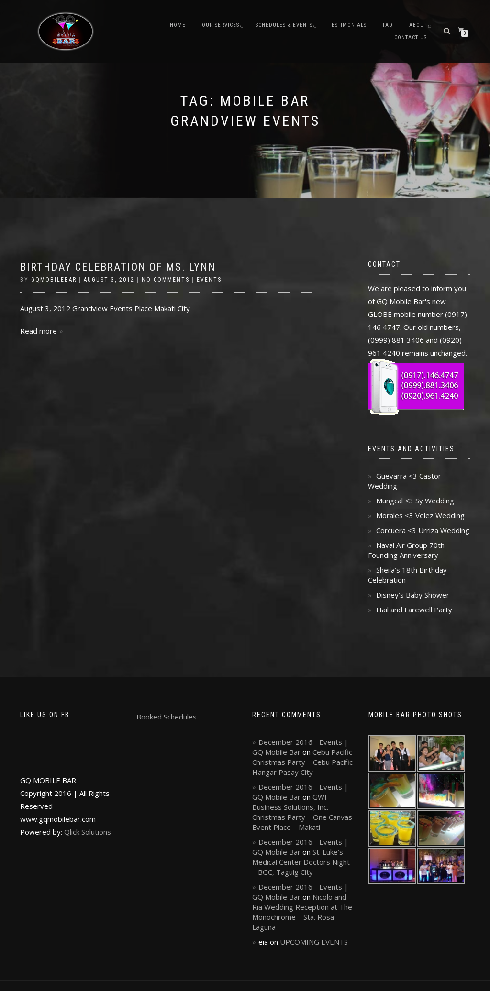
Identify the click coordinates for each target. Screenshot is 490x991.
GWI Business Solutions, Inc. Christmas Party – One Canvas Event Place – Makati (302, 812)
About (418, 25)
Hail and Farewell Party (414, 609)
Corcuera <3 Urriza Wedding (422, 530)
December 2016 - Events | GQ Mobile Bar (300, 747)
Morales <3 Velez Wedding (420, 515)
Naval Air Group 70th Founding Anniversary (406, 550)
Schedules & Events (284, 25)
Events (209, 279)
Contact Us (410, 37)
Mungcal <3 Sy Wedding (415, 500)
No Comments (165, 279)
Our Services (220, 25)
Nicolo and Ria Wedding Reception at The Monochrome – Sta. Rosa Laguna (302, 912)
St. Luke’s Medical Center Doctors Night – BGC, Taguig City (301, 862)
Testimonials (348, 25)
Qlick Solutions (87, 832)
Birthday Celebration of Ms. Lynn (118, 267)
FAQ (388, 25)
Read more (38, 331)
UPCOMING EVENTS (314, 942)
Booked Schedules (166, 716)
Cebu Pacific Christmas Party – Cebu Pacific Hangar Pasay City (302, 762)
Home (178, 25)
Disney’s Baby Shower (412, 594)
